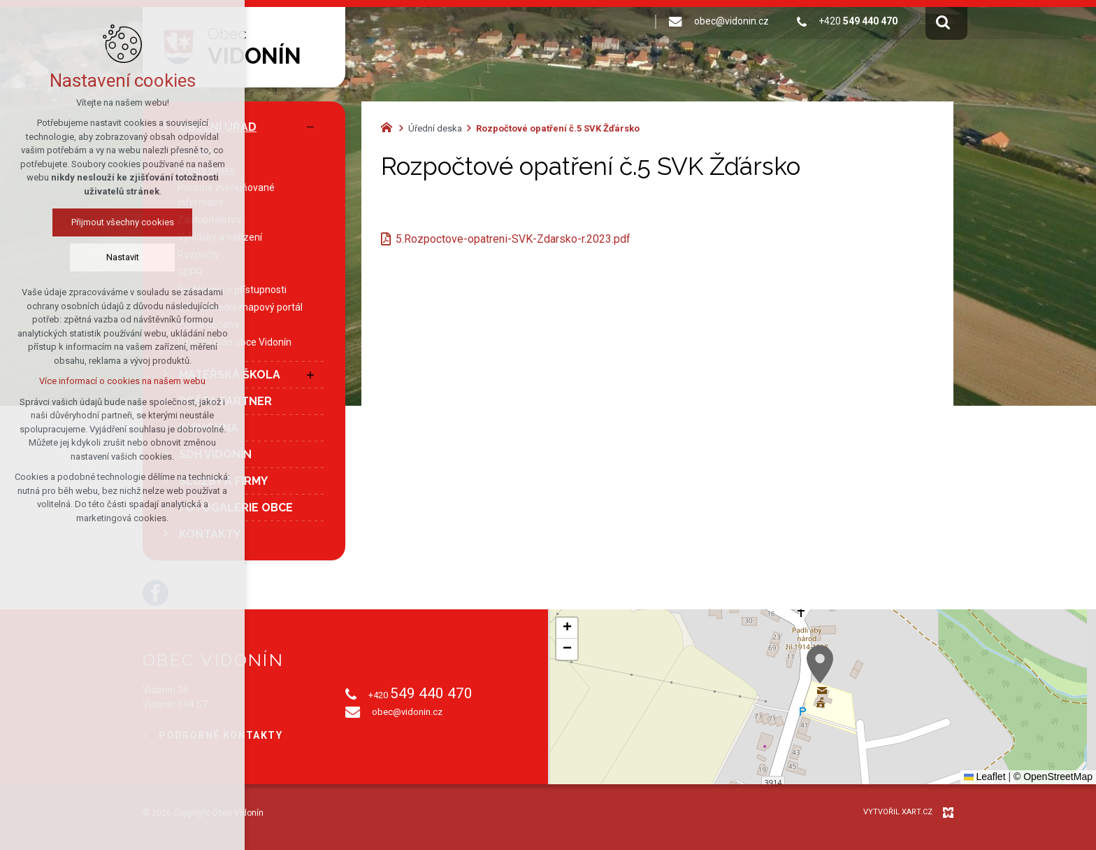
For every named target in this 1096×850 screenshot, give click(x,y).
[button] (820, 664)
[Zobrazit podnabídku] (310, 375)
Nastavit (122, 257)
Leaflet (985, 776)
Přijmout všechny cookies (122, 222)
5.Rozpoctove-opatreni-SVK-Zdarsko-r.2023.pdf (513, 239)
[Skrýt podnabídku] (310, 127)
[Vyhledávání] (943, 21)
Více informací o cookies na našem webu (122, 381)
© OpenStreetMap (1053, 776)
